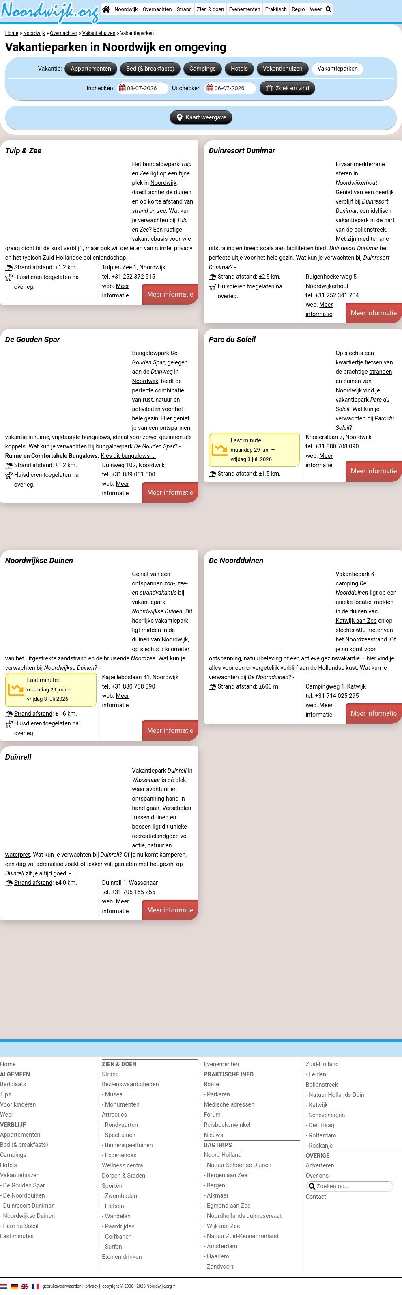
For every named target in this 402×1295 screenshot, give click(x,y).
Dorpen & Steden (123, 1175)
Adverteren (320, 1165)
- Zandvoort (219, 1266)
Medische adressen (229, 1104)
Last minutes (17, 1236)
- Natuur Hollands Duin (335, 1094)
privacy (91, 1286)
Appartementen (91, 68)
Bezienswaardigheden (130, 1084)
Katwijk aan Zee (355, 620)
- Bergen (215, 1185)
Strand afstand (33, 267)
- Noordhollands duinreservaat (243, 1216)
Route (211, 1084)
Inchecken (101, 88)
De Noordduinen (236, 560)
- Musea (112, 1094)
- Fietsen (113, 1206)
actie (138, 845)
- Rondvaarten (120, 1125)
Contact (316, 1196)
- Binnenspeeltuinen (127, 1145)
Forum (212, 1114)
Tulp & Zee (23, 150)
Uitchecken (187, 88)
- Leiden (316, 1074)
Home (8, 1064)
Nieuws (214, 1135)
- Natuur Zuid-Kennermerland (241, 1236)
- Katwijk (317, 1105)
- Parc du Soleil (19, 1226)
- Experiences (119, 1155)
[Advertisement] (201, 526)
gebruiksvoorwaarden (62, 1286)
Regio (298, 9)
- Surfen (112, 1246)
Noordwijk (126, 9)
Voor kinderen (18, 1104)
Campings (202, 68)
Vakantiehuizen (283, 68)
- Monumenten (121, 1104)
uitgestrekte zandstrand (56, 658)
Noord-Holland (223, 1155)
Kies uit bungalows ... (128, 456)
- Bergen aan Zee (225, 1175)
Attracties (114, 1114)
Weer (316, 9)
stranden (380, 371)
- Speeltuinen (118, 1135)
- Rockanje (319, 1145)
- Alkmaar (216, 1195)
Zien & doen (210, 9)
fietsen (373, 362)
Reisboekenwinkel (227, 1125)
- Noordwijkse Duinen (27, 1216)
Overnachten (157, 9)
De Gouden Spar (32, 339)
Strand (184, 9)
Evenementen (244, 9)
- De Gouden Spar (22, 1185)
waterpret (17, 854)
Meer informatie (170, 294)
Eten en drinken (122, 1257)
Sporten (112, 1185)
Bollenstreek (322, 1084)
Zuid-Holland (322, 1064)
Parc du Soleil (232, 339)
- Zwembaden (119, 1196)
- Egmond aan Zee (227, 1205)
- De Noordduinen (22, 1195)
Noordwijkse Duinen (39, 560)
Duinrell (18, 757)
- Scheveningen (325, 1115)
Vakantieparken (338, 68)
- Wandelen (116, 1216)
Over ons (317, 1175)
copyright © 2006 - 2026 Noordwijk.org (137, 1286)
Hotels (239, 68)
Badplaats (13, 1084)
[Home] (106, 9)
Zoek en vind (287, 88)
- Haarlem (216, 1256)
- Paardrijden (118, 1226)
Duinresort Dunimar (242, 150)
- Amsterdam (221, 1246)
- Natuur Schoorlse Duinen (237, 1165)
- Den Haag (320, 1125)
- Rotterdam (321, 1135)
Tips (5, 1094)
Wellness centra (122, 1165)
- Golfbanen (117, 1236)
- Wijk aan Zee (222, 1226)
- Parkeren (217, 1094)
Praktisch (276, 9)
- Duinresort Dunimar (27, 1205)
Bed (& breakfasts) (150, 68)
